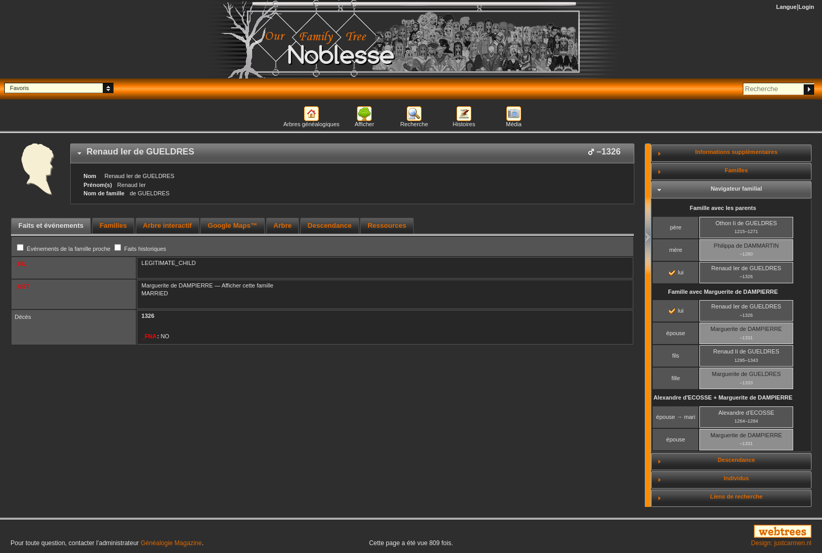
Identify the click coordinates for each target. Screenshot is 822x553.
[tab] (352, 153)
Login (806, 7)
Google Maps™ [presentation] (232, 225)
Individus (736, 478)
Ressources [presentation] (386, 225)
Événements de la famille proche (64, 249)
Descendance (736, 460)
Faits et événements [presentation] (50, 225)
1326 (148, 316)
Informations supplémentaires (736, 152)
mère (675, 250)
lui (676, 272)
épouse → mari (676, 417)
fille (676, 378)
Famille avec (723, 292)
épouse (675, 333)
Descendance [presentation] (330, 225)
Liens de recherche (736, 496)
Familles (736, 170)
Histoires (464, 124)
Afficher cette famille (248, 285)
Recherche (414, 124)
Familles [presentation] (113, 225)
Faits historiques (140, 249)
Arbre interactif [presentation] (167, 225)
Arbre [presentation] (283, 225)
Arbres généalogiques (311, 124)
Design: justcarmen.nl (781, 543)
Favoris (19, 88)
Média (514, 124)
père (676, 227)
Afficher (364, 124)
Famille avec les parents (723, 208)
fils (675, 355)
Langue (786, 7)
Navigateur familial (736, 188)
